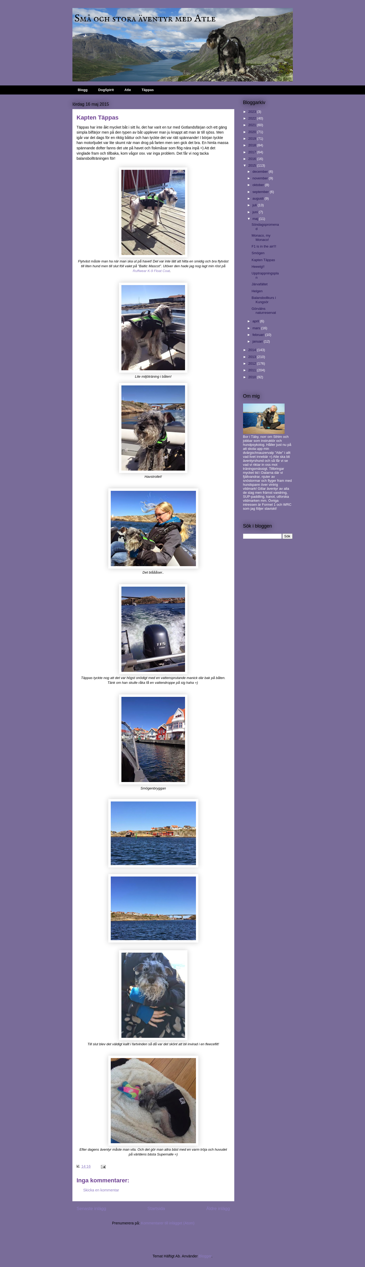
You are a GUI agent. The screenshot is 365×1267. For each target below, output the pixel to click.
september (261, 192)
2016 (252, 159)
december (260, 172)
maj (255, 219)
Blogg (83, 90)
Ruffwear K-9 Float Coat (151, 271)
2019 (252, 139)
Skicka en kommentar (101, 1190)
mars (256, 328)
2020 (252, 132)
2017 (252, 152)
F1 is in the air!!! (264, 246)
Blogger (205, 1256)
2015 (252, 165)
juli (255, 205)
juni (255, 212)
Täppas (148, 90)
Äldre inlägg (218, 1208)
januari (258, 341)
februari (258, 335)
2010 (252, 377)
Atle (127, 90)
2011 (252, 370)
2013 (252, 357)
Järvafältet (260, 284)
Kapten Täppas (263, 260)
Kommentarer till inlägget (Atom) (168, 1223)
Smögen (258, 253)
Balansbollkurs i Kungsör (264, 300)
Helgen (257, 291)
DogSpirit (106, 90)
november (260, 178)
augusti (258, 198)
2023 (252, 112)
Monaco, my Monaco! (261, 237)
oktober (258, 185)
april (256, 321)
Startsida (156, 1208)
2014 (252, 350)
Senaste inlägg (91, 1208)
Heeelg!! (258, 267)
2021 (252, 125)
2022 (252, 118)
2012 (252, 363)
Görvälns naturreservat (264, 311)
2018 (252, 145)
